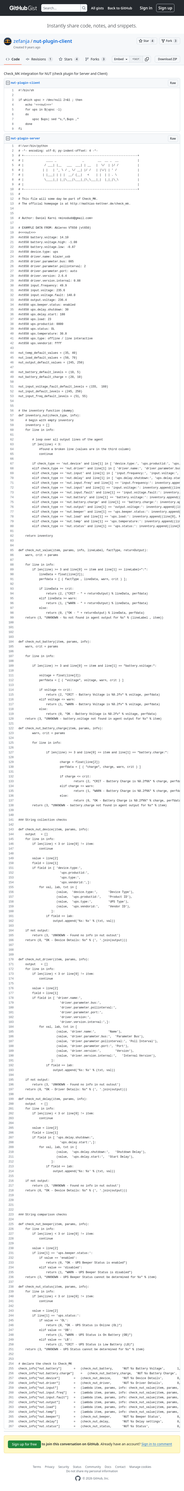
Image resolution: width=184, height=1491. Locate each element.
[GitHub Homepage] (78, 1478)
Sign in (146, 8)
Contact (120, 1467)
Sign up (165, 8)
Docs (108, 1467)
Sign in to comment (156, 1444)
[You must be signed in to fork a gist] (169, 41)
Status (77, 1467)
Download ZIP (167, 59)
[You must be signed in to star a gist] (147, 41)
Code (13, 59)
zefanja (21, 41)
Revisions (39, 59)
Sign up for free (24, 1444)
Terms (37, 1467)
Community (93, 1467)
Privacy (49, 1467)
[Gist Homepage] (23, 8)
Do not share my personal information (92, 1471)
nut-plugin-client (52, 41)
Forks (95, 59)
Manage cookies (140, 1467)
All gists (97, 8)
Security (63, 1467)
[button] (147, 59)
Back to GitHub (120, 8)
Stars (69, 59)
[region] (92, 110)
